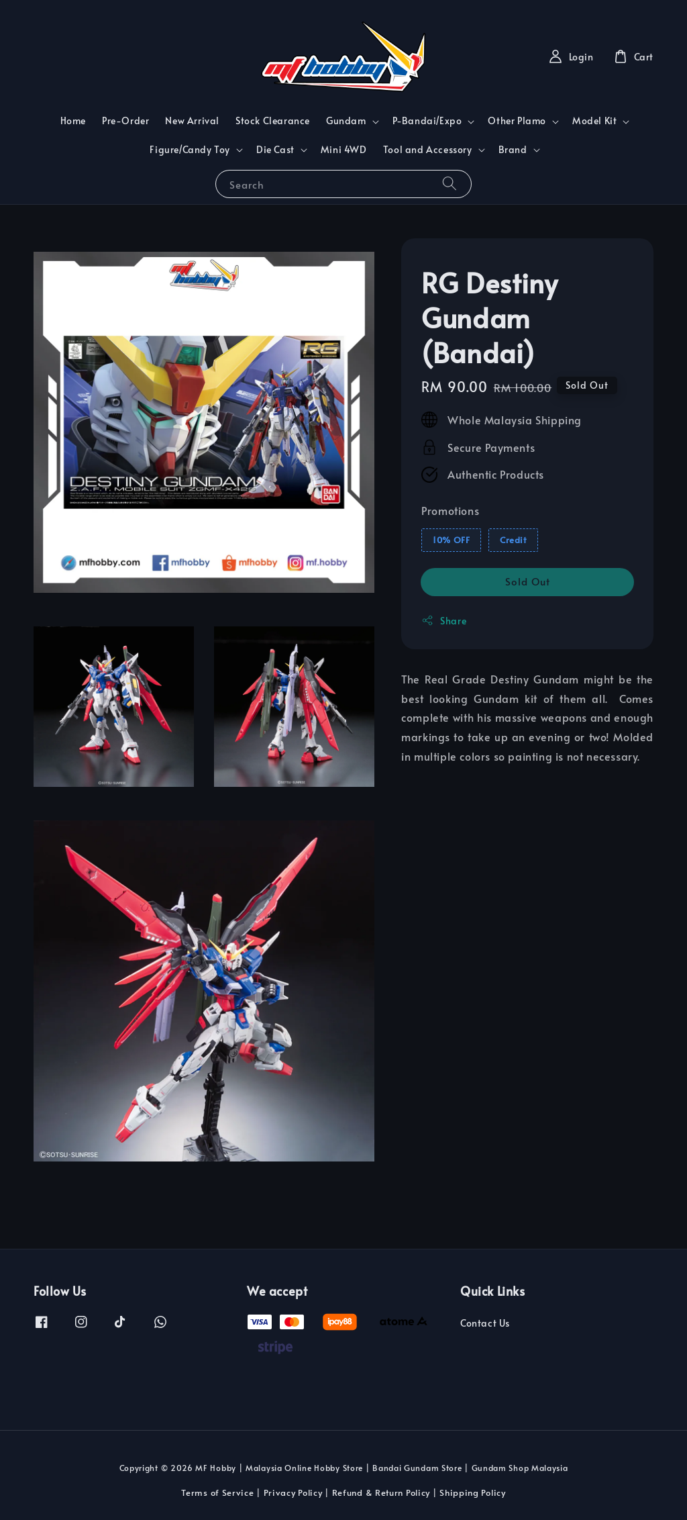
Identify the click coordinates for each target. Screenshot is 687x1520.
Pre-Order (125, 120)
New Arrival (192, 120)
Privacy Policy (293, 1492)
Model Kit (594, 121)
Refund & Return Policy (381, 1492)
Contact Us (485, 1323)
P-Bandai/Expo (427, 121)
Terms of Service (217, 1492)
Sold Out (527, 581)
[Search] (449, 184)
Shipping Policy (472, 1492)
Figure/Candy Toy (190, 150)
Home (73, 120)
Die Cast (275, 150)
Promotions (450, 510)
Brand (512, 150)
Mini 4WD (344, 149)
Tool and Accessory (427, 150)
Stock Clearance (272, 120)
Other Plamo (517, 121)
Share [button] (443, 620)
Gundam (346, 121)
